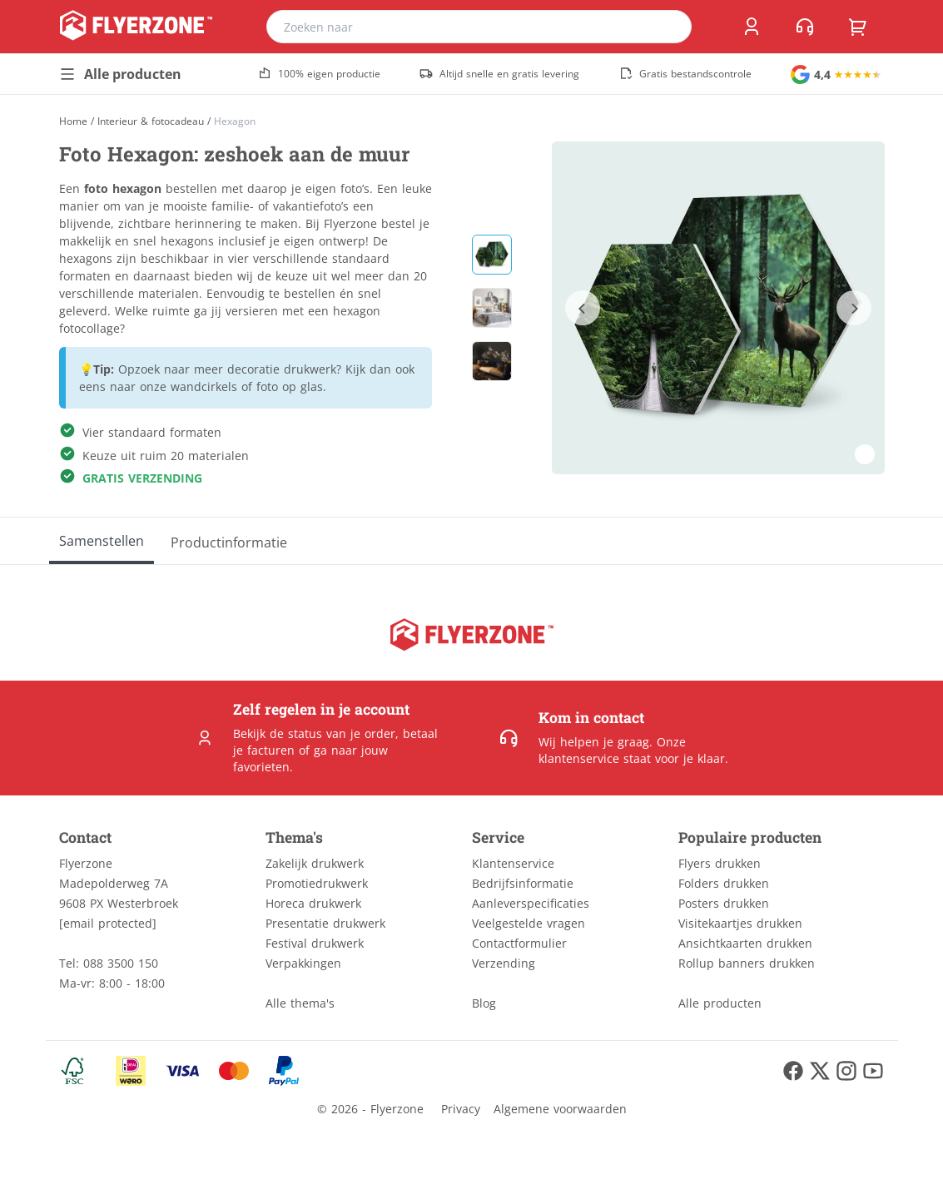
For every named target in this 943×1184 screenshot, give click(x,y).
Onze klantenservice (612, 750)
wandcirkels (204, 386)
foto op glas (289, 386)
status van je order (341, 733)
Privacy (460, 1109)
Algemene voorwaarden (560, 1109)
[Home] (73, 121)
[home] (136, 26)
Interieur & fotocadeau (150, 121)
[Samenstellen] (101, 541)
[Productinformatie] (229, 541)
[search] (668, 26)
